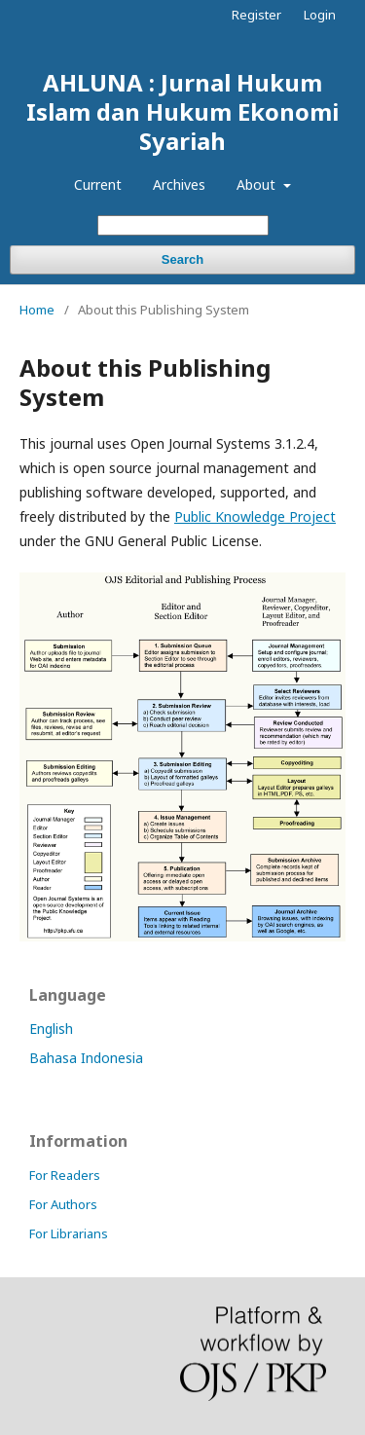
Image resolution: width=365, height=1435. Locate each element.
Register (256, 14)
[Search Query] (183, 225)
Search (182, 259)
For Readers (64, 1175)
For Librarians (68, 1233)
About (258, 184)
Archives (179, 184)
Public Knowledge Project (255, 516)
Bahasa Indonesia (86, 1058)
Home (37, 309)
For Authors (63, 1204)
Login (320, 14)
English (51, 1028)
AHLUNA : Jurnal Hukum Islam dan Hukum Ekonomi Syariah (182, 111)
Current (98, 184)
